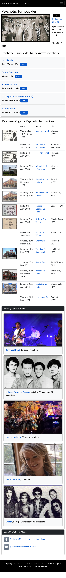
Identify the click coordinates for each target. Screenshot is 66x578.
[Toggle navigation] (61, 3)
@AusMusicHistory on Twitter (23, 546)
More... (23, 64)
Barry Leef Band (13, 350)
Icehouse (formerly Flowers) (18, 392)
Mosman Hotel (42, 131)
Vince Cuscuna (10, 72)
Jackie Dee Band (13, 479)
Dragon (9, 521)
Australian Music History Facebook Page (27, 539)
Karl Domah (8, 108)
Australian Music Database (15, 3)
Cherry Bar (40, 240)
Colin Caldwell (9, 84)
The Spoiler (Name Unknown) (17, 96)
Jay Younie (7, 60)
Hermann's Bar (42, 297)
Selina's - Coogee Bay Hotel (41, 209)
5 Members (57, 19)
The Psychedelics (13, 437)
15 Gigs (55, 22)
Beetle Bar (40, 262)
